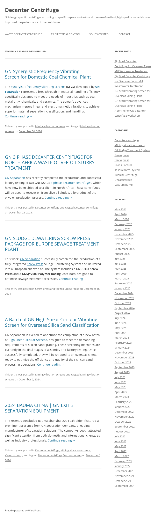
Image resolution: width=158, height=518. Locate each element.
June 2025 (120, 263)
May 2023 (120, 387)
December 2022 (124, 412)
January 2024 (122, 347)
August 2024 (122, 313)
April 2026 (121, 214)
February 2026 (123, 224)
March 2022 (122, 456)
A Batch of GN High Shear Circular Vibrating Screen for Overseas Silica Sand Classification (52, 322)
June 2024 (120, 323)
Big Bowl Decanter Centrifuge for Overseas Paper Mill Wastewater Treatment (133, 66)
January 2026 (122, 229)
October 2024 (123, 303)
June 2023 (120, 382)
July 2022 (120, 436)
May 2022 (120, 446)
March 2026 (122, 219)
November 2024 (124, 298)
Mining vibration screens (50, 126)
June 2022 (120, 441)
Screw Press (72, 289)
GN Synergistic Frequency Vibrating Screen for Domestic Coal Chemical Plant (48, 74)
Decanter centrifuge (47, 207)
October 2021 (123, 481)
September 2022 (125, 426)
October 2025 (123, 244)
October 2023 (123, 362)
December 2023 (124, 352)
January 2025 (122, 288)
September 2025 (125, 249)
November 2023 (124, 357)
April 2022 (121, 451)
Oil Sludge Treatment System (132, 150)
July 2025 (120, 259)
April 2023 (121, 392)
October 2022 (123, 421)
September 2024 (125, 308)
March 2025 (122, 278)
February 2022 (123, 461)
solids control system (128, 170)
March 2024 (122, 338)
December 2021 (124, 471)
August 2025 (122, 254)
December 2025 (124, 234)
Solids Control (99, 34)
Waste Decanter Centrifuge (23, 34)
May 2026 (120, 209)
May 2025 (120, 268)
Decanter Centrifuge (32, 10)
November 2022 (124, 416)
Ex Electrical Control (65, 34)
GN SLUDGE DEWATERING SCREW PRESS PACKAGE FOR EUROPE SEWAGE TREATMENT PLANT (52, 243)
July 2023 (120, 377)
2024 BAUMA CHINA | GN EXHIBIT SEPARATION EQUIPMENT (41, 408)
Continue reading (19, 116)
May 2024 (120, 328)
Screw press (42, 289)
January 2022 (122, 466)
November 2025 (124, 239)
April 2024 (121, 333)
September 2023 (125, 367)
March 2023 (122, 397)
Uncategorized (123, 180)
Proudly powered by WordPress (23, 510)
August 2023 (122, 372)
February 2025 (123, 283)
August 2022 (122, 431)
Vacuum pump (14, 455)
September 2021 (125, 486)
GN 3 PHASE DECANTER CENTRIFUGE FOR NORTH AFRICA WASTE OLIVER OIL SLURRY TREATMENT (49, 162)
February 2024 (123, 342)
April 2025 (121, 273)
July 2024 (120, 318)
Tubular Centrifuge (126, 175)
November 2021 (124, 476)
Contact (124, 34)
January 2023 (122, 407)
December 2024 (124, 293)
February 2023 (123, 402)
